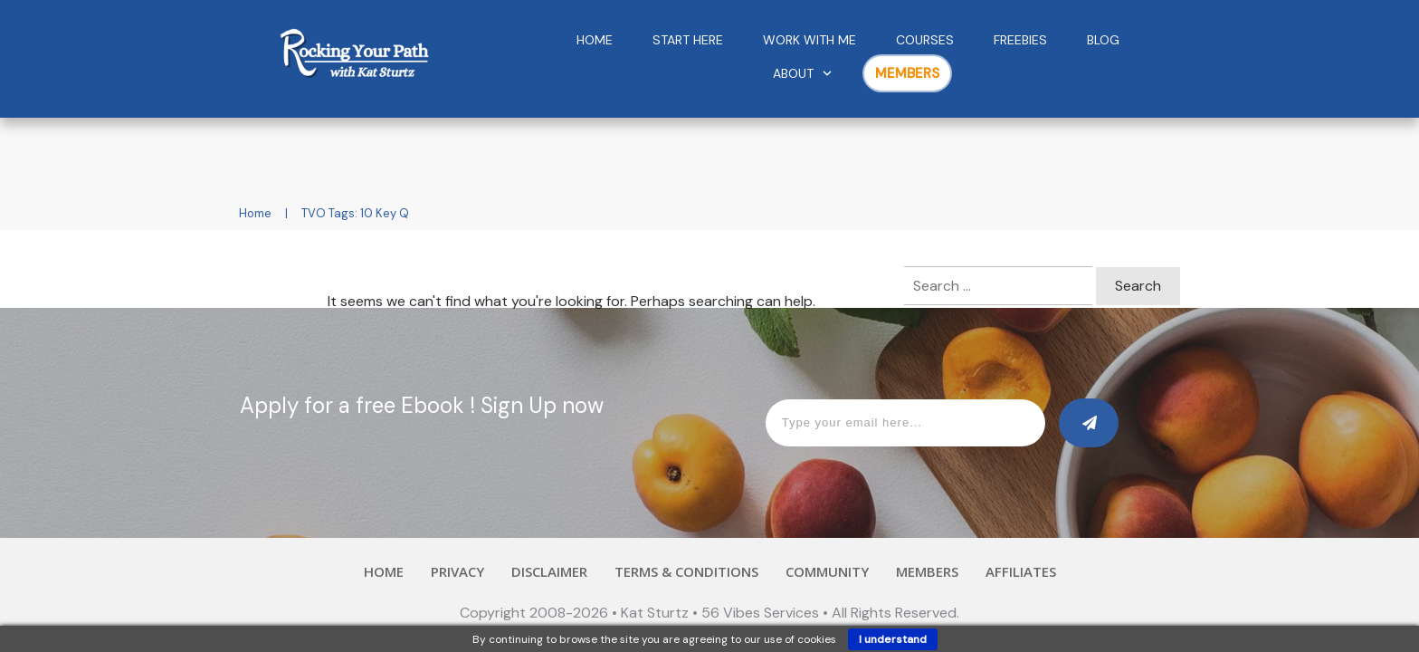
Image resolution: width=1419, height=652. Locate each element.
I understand (893, 639)
